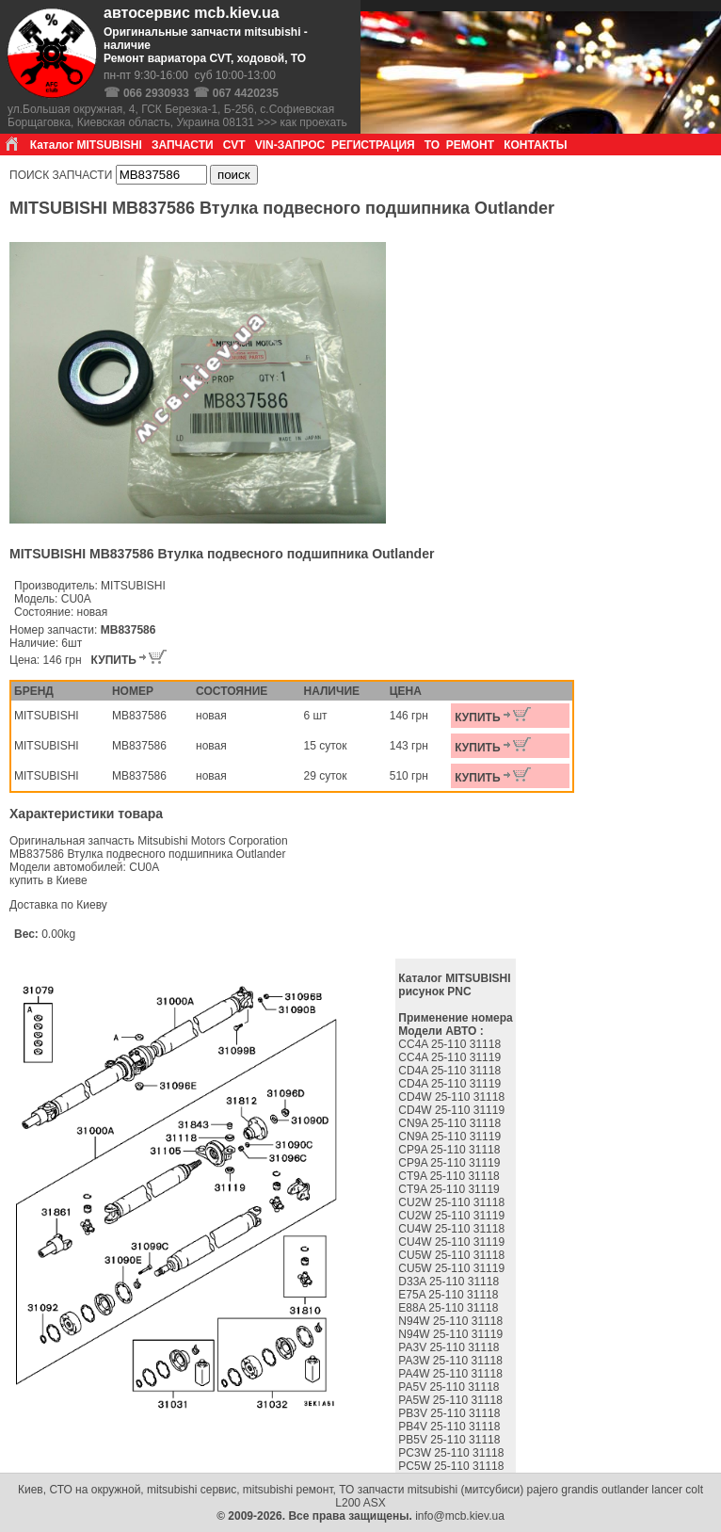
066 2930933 (156, 93)
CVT (234, 145)
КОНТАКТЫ (535, 145)
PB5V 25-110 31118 (450, 1439)
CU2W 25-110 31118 (452, 1202)
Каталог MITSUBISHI (86, 145)
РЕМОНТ (470, 145)
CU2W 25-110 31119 (452, 1215)
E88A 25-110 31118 (449, 1307)
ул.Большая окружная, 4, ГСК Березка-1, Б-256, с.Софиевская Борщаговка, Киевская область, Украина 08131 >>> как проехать (177, 116)
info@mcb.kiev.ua (460, 1516)
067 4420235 (246, 93)
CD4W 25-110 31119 (452, 1110)
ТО (432, 145)
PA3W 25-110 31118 (451, 1360)
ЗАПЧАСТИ (183, 145)
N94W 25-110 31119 (451, 1334)
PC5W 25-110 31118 (452, 1466)
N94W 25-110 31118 (451, 1321)
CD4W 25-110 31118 (452, 1097)
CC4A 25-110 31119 (451, 1057)
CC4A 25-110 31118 (451, 1044)
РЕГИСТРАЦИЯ (373, 145)
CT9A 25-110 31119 (450, 1189)
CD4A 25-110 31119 (451, 1083)
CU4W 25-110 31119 (452, 1242)
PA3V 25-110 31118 (450, 1347)
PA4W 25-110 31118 (451, 1373)
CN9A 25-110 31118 (451, 1123)
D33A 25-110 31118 (450, 1281)
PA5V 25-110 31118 (450, 1387)
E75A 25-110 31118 (449, 1294)
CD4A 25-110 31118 (451, 1070)
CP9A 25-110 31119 (450, 1162)
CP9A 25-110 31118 (450, 1149)
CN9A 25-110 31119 (451, 1136)
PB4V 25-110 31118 (450, 1426)
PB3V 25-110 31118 (450, 1413)
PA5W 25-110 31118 (451, 1400)
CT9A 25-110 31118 (450, 1176)
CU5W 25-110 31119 (452, 1268)
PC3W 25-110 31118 (452, 1452)
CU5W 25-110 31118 (452, 1255)
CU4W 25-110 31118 (452, 1228)
